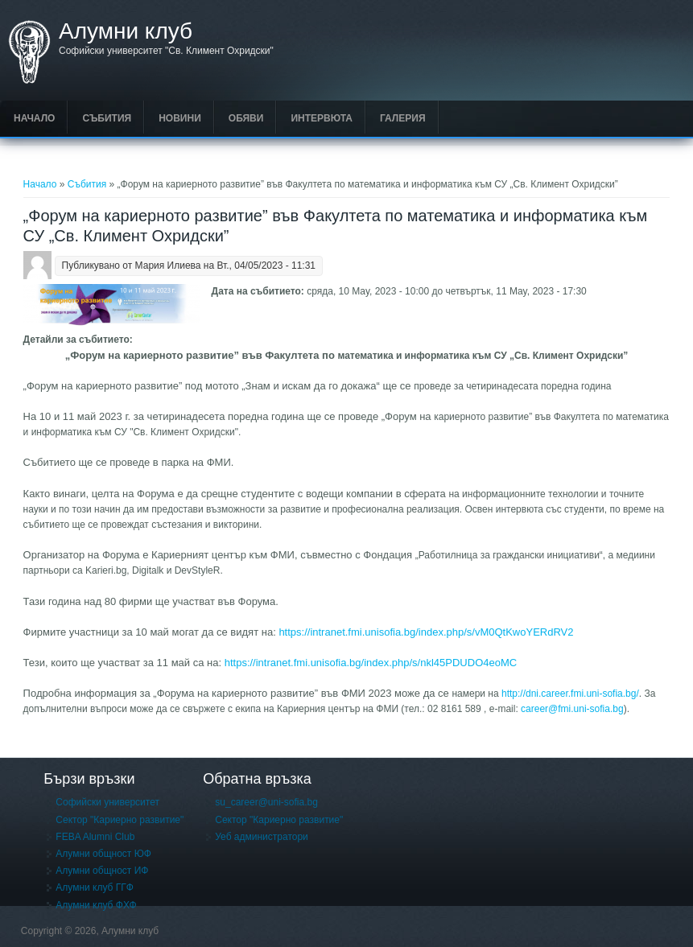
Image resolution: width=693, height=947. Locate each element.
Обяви (246, 118)
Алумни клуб (125, 31)
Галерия (403, 118)
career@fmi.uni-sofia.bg (572, 708)
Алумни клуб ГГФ (95, 887)
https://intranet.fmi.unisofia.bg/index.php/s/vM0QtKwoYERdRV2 (425, 632)
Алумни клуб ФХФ (96, 905)
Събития (106, 118)
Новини (180, 118)
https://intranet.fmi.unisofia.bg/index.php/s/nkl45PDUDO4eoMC (371, 663)
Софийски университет (107, 802)
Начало (34, 118)
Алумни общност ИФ (102, 870)
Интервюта (322, 118)
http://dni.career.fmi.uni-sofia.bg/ (570, 693)
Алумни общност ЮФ (103, 853)
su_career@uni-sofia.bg (266, 802)
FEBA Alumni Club (95, 836)
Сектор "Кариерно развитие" (120, 820)
